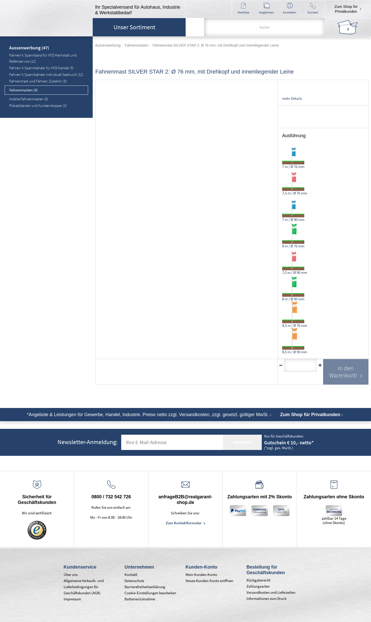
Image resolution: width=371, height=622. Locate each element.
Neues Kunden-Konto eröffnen (209, 580)
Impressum (72, 599)
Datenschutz (134, 580)
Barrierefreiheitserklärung (145, 586)
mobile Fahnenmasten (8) (28, 98)
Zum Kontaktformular (184, 522)
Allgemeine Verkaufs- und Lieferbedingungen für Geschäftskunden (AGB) (84, 586)
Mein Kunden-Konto (201, 574)
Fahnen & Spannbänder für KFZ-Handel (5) (41, 67)
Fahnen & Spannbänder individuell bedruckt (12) (46, 74)
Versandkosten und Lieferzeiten (270, 592)
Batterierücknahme (140, 599)
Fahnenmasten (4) (23, 90)
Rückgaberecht (258, 580)
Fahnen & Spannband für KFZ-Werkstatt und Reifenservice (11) (43, 58)
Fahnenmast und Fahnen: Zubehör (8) (38, 81)
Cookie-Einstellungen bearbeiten (150, 592)
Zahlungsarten (258, 586)
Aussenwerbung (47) (29, 48)
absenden (242, 442)
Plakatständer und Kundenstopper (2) (38, 105)
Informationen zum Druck (266, 598)
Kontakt (131, 574)
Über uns (71, 574)
